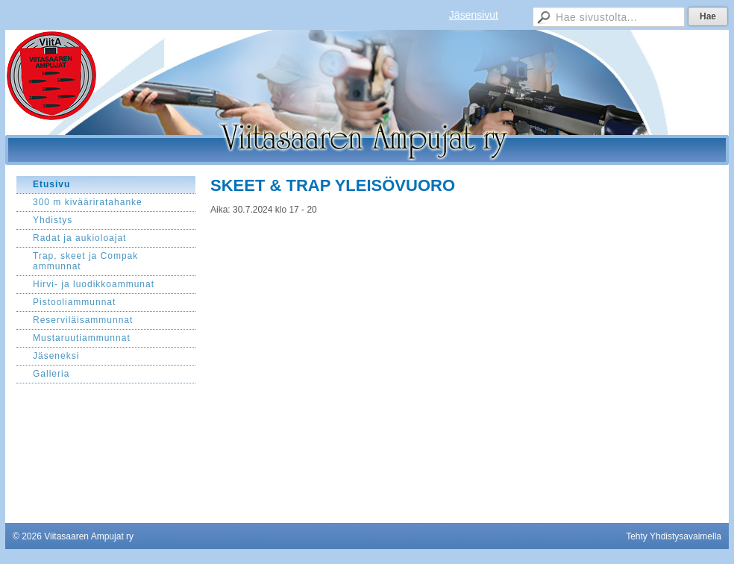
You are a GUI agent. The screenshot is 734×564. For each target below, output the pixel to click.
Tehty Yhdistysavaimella (673, 536)
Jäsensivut (473, 15)
